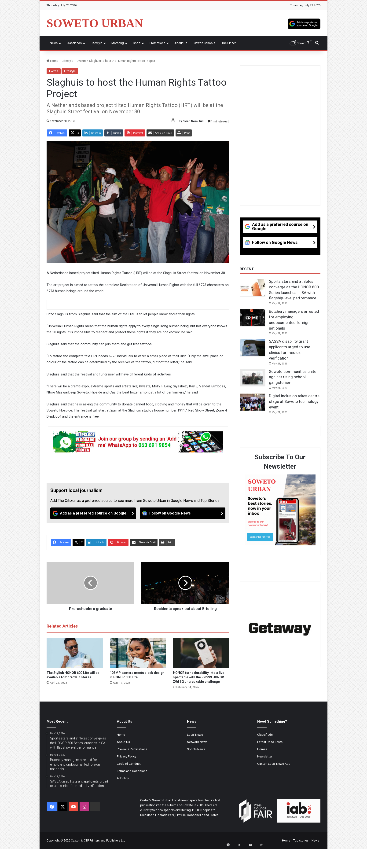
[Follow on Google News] (182, 513)
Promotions (157, 43)
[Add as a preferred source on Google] (304, 23)
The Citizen (229, 43)
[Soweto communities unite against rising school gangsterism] (252, 378)
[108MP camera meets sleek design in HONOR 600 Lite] (138, 653)
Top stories (300, 840)
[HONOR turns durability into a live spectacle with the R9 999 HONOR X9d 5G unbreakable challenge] (201, 653)
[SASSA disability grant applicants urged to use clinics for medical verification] (252, 348)
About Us (180, 43)
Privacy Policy (126, 756)
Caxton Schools (204, 43)
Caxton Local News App (273, 763)
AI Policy (123, 778)
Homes (262, 749)
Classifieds (74, 43)
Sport (136, 43)
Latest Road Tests (270, 742)
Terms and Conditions (132, 771)
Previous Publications (132, 749)
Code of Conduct (129, 763)
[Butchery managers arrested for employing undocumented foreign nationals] (252, 318)
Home (52, 60)
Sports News (196, 749)
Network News (197, 742)
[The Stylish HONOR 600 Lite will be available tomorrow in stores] (75, 653)
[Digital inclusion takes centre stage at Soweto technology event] (252, 402)
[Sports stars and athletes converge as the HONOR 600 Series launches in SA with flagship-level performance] (252, 288)
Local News (195, 734)
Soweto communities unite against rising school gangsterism (292, 377)
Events (81, 60)
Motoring (117, 43)
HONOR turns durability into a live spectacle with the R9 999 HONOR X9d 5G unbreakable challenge (198, 677)
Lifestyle (96, 43)
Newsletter (264, 756)
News (54, 43)
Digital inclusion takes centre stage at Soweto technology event (294, 401)
